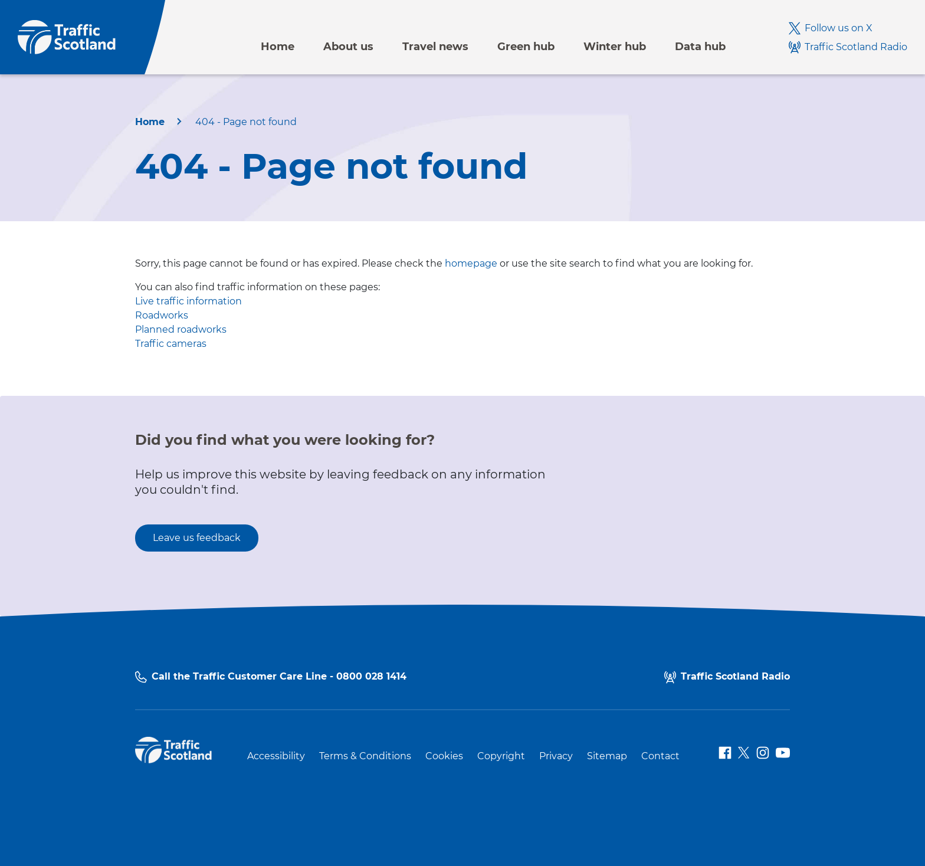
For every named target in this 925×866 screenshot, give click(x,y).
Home (277, 46)
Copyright (501, 756)
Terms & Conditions (365, 756)
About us (348, 46)
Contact (660, 756)
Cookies (444, 756)
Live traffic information (188, 301)
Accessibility (276, 756)
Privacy (556, 756)
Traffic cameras (170, 343)
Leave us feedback (197, 537)
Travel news (435, 46)
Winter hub (614, 46)
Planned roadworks (181, 329)
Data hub (700, 46)
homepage (471, 263)
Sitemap (607, 756)
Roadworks (161, 315)
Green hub (526, 46)
